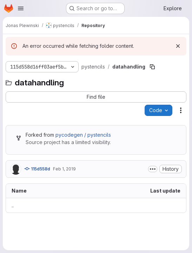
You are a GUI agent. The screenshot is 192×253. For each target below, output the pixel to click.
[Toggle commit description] (152, 169)
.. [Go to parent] (13, 205)
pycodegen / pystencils (83, 135)
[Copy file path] (152, 66)
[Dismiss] (178, 46)
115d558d (37, 168)
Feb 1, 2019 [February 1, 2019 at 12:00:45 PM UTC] (64, 168)
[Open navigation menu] (20, 8)
